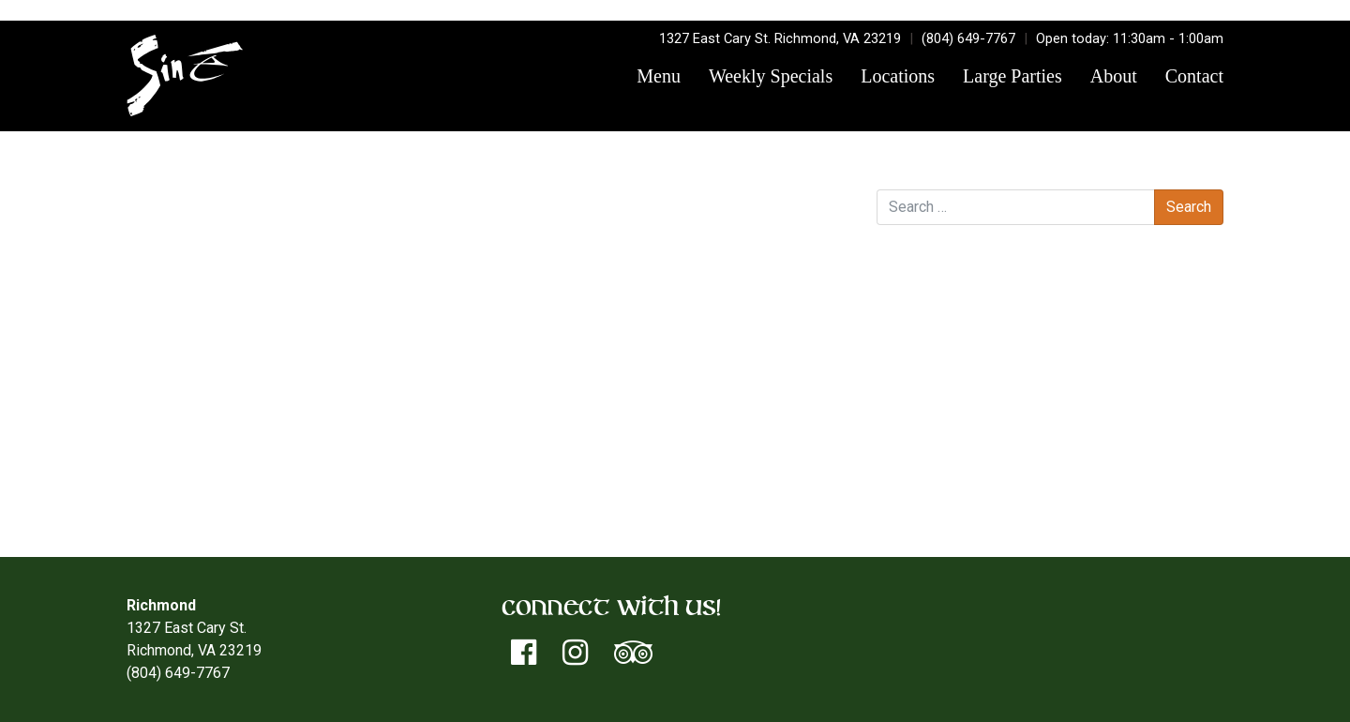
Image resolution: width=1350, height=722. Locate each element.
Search (899, 170)
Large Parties (1012, 76)
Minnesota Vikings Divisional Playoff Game (273, 241)
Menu (659, 76)
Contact (1194, 76)
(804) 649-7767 (968, 38)
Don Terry (354, 219)
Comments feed (967, 480)
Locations (898, 76)
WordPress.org (963, 502)
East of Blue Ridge (782, 241)
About (1113, 76)
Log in (934, 435)
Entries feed (954, 457)
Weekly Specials (770, 76)
